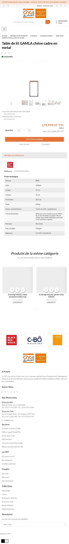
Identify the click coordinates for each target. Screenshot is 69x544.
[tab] (34, 155)
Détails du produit (14, 155)
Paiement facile (7, 439)
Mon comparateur (7, 481)
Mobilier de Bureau (8, 509)
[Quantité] (24, 130)
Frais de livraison (9, 114)
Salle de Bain (6, 491)
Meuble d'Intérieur (8, 505)
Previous (32, 309)
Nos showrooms (9, 119)
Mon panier (5, 477)
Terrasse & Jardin (8, 502)
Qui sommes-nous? (8, 456)
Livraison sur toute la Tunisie (11, 428)
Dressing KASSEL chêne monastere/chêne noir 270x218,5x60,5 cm (17, 295)
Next (36, 309)
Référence (8, 171)
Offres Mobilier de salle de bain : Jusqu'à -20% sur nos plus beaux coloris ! (34, 2)
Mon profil (5, 474)
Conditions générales (9, 464)
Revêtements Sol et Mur (9, 498)
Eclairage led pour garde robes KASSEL (51, 295)
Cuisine (4, 494)
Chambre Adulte (17, 300)
